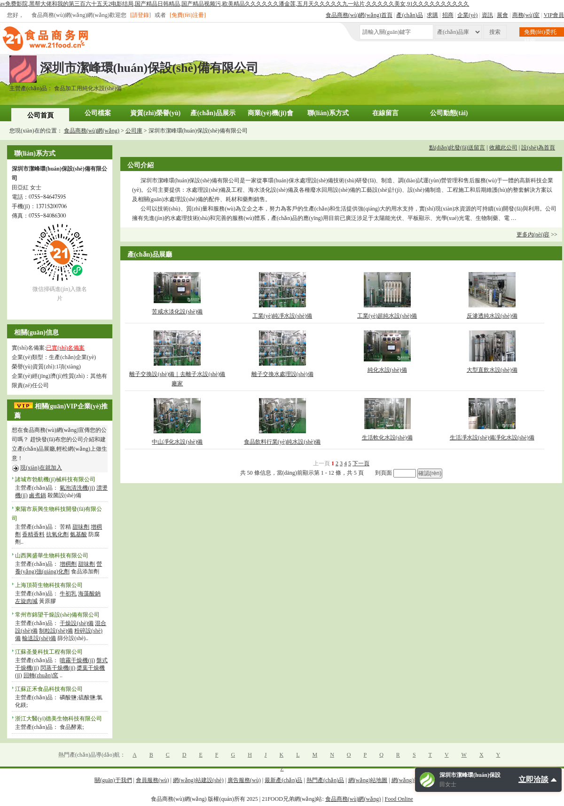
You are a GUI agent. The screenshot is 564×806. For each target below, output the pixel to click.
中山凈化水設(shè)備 (177, 441)
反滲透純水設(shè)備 (492, 316)
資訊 (487, 15)
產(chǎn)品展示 (212, 113)
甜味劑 (80, 527)
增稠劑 (68, 564)
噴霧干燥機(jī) (77, 660)
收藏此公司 (503, 147)
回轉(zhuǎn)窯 (41, 675)
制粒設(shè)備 (56, 630)
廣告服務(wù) (244, 780)
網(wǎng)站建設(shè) (198, 780)
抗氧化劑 (57, 534)
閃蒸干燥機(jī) (58, 668)
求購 (432, 15)
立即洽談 (533, 779)
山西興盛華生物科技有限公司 (51, 555)
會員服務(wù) (152, 780)
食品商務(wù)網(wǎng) (91, 130)
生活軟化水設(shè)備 (387, 437)
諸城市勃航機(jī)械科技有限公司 (55, 479)
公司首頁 (40, 115)
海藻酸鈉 (89, 593)
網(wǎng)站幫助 (411, 780)
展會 (502, 15)
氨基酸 (78, 534)
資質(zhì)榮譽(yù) (155, 113)
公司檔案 (98, 113)
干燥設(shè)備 (77, 623)
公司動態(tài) (449, 113)
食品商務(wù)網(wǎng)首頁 (359, 15)
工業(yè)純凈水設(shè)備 (282, 316)
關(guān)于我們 (113, 780)
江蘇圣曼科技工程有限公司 (49, 652)
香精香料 (33, 534)
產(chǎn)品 (409, 15)
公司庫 (133, 130)
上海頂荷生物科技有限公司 (49, 585)
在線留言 (385, 113)
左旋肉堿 (26, 601)
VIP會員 (554, 15)
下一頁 (360, 463)
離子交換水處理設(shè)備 (282, 374)
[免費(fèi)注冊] (187, 15)
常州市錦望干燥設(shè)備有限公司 (57, 614)
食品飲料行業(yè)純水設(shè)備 (282, 441)
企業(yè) (467, 15)
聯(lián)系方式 (328, 113)
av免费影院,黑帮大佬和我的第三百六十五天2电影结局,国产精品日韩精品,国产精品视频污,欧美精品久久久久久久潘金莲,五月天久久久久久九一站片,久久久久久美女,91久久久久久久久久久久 (234, 3)
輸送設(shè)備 (39, 638)
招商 (448, 15)
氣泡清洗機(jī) (77, 488)
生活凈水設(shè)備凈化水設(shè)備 (492, 437)
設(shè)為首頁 (538, 147)
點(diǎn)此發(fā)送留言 (457, 147)
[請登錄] (140, 15)
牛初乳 (68, 593)
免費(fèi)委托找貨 (540, 33)
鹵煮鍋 (37, 495)
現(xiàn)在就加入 (41, 467)
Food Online (399, 799)
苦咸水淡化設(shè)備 (177, 311)
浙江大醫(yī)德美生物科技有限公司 (58, 718)
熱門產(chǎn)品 (325, 780)
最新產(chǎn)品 (283, 780)
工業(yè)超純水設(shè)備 (387, 316)
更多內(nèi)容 (533, 234)
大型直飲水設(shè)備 (492, 370)
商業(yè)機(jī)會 (270, 113)
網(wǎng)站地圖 (368, 780)
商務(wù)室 (526, 15)
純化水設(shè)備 (387, 370)
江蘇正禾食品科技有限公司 (49, 689)
